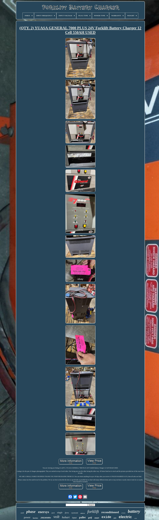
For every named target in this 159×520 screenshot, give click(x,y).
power (27, 517)
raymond (74, 513)
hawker (35, 518)
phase (31, 511)
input (74, 517)
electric (125, 517)
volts (135, 518)
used (22, 513)
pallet (82, 517)
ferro (67, 513)
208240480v (45, 518)
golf (90, 517)
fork (115, 518)
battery (134, 511)
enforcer (82, 513)
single (59, 512)
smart (96, 518)
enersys (43, 512)
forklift (93, 511)
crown (123, 513)
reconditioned (110, 512)
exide (106, 517)
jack (53, 513)
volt (57, 516)
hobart (65, 517)
